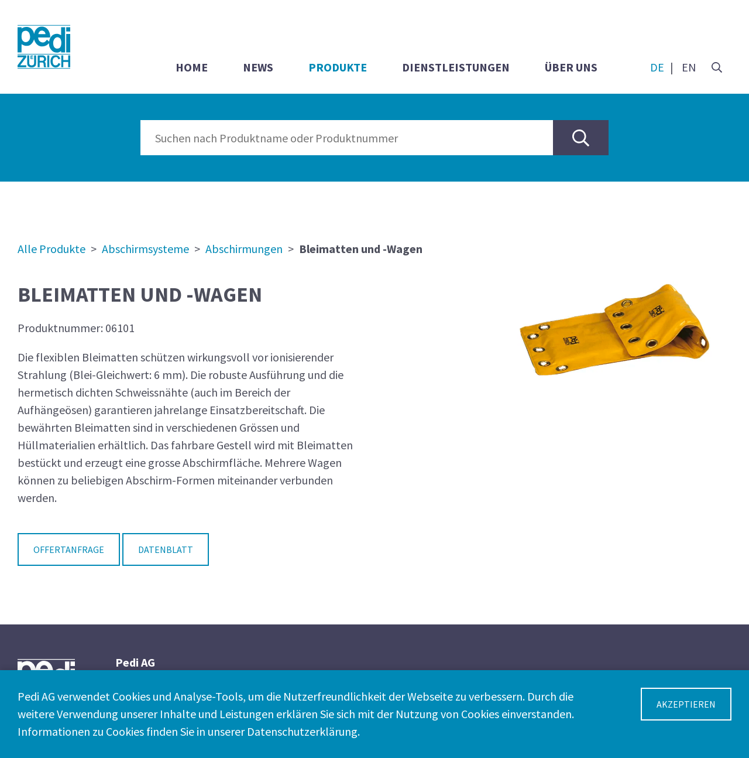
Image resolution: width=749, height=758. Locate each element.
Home (192, 67)
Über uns (571, 67)
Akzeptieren (686, 704)
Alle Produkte (51, 248)
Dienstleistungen (456, 67)
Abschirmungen (244, 248)
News (258, 67)
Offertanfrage (68, 549)
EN (689, 67)
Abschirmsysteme (145, 248)
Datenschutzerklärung (302, 731)
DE (657, 67)
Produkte (337, 67)
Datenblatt (165, 549)
